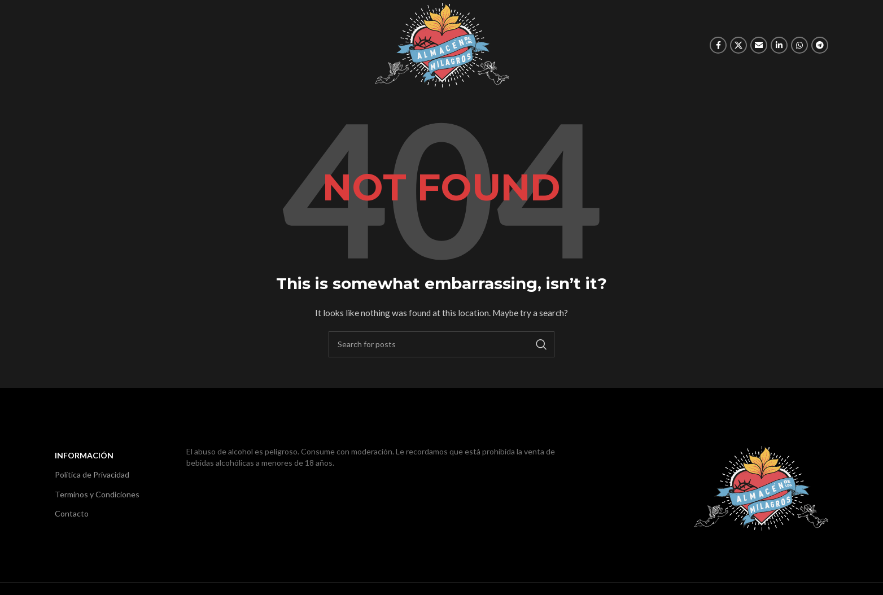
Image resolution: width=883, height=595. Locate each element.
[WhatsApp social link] (799, 45)
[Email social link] (758, 45)
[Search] (441, 344)
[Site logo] (442, 44)
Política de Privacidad (92, 474)
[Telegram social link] (819, 45)
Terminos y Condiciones (97, 494)
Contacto (72, 513)
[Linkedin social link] (779, 45)
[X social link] (738, 45)
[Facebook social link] (718, 45)
